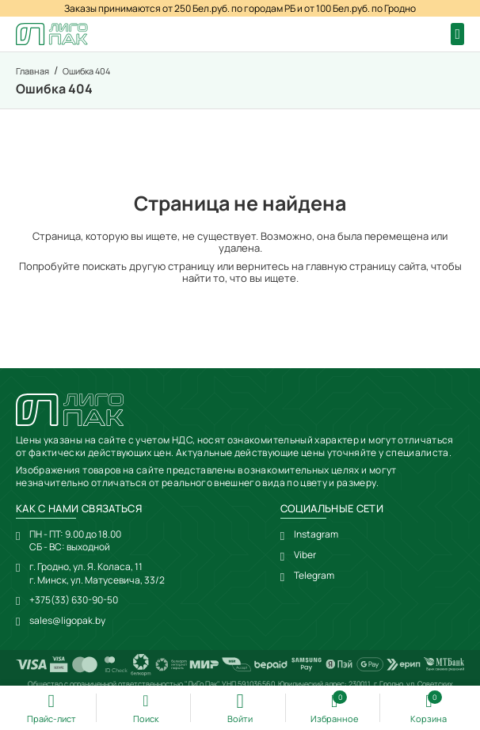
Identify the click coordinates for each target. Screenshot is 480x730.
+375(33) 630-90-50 (73, 599)
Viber (305, 555)
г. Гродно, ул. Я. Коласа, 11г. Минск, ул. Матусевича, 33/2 (97, 573)
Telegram (314, 575)
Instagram (316, 534)
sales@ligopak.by (67, 620)
